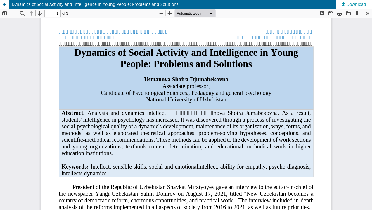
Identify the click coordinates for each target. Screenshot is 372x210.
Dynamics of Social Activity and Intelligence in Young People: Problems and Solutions (95, 4)
